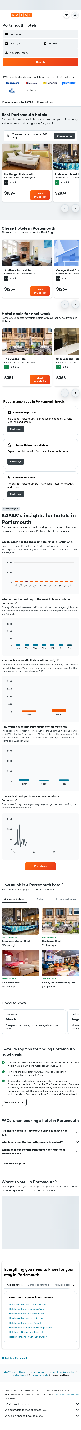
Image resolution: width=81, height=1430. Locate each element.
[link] (15, 429)
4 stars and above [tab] (14, 899)
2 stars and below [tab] (66, 899)
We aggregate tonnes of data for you (42, 1410)
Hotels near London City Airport (25, 1322)
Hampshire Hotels (40, 1375)
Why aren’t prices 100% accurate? (42, 1416)
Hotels (22, 1372)
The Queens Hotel (15, 358)
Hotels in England (20, 1375)
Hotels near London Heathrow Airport (28, 1304)
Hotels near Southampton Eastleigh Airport (31, 1327)
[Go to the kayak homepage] (21, 15)
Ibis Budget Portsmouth (19, 174)
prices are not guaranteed (67, 1394)
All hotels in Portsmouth (14, 1358)
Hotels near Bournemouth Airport (26, 1332)
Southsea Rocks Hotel (17, 270)
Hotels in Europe (36, 1372)
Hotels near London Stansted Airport (27, 1313)
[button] (5, 14)
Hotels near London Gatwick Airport (27, 1308)
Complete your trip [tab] (38, 1284)
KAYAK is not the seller (42, 1404)
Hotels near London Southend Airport (28, 1336)
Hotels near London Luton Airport (26, 1318)
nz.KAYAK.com (9, 1372)
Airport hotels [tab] (15, 1284)
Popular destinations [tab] (66, 1284)
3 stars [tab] (40, 899)
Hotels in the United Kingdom (61, 1372)
